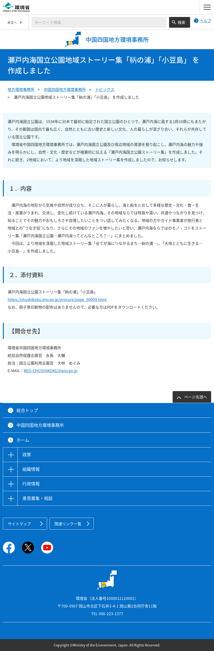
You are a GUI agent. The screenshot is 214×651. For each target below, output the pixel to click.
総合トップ (27, 410)
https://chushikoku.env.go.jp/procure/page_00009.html (57, 299)
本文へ (12, 22)
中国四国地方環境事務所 (65, 89)
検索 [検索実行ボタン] (181, 22)
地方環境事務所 (21, 89)
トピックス (104, 89)
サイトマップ (19, 524)
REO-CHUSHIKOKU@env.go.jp (50, 370)
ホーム (22, 440)
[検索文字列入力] (99, 22)
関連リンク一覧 (68, 524)
